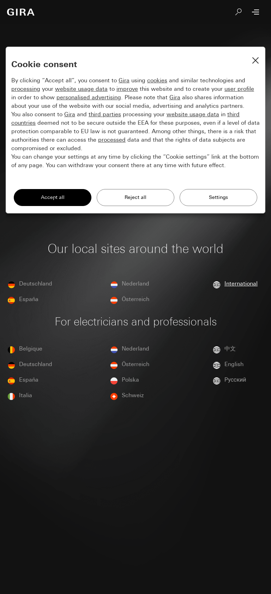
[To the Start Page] (21, 12)
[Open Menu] (255, 12)
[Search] (238, 12)
